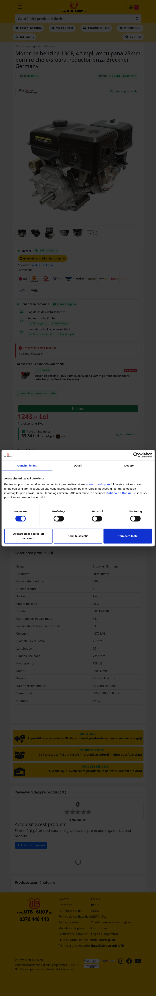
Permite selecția (78, 535)
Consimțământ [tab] (26, 465)
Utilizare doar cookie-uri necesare (28, 536)
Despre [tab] (129, 465)
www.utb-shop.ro (98, 484)
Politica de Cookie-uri (121, 493)
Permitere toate (128, 535)
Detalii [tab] (78, 465)
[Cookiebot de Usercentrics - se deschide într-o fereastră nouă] (136, 455)
